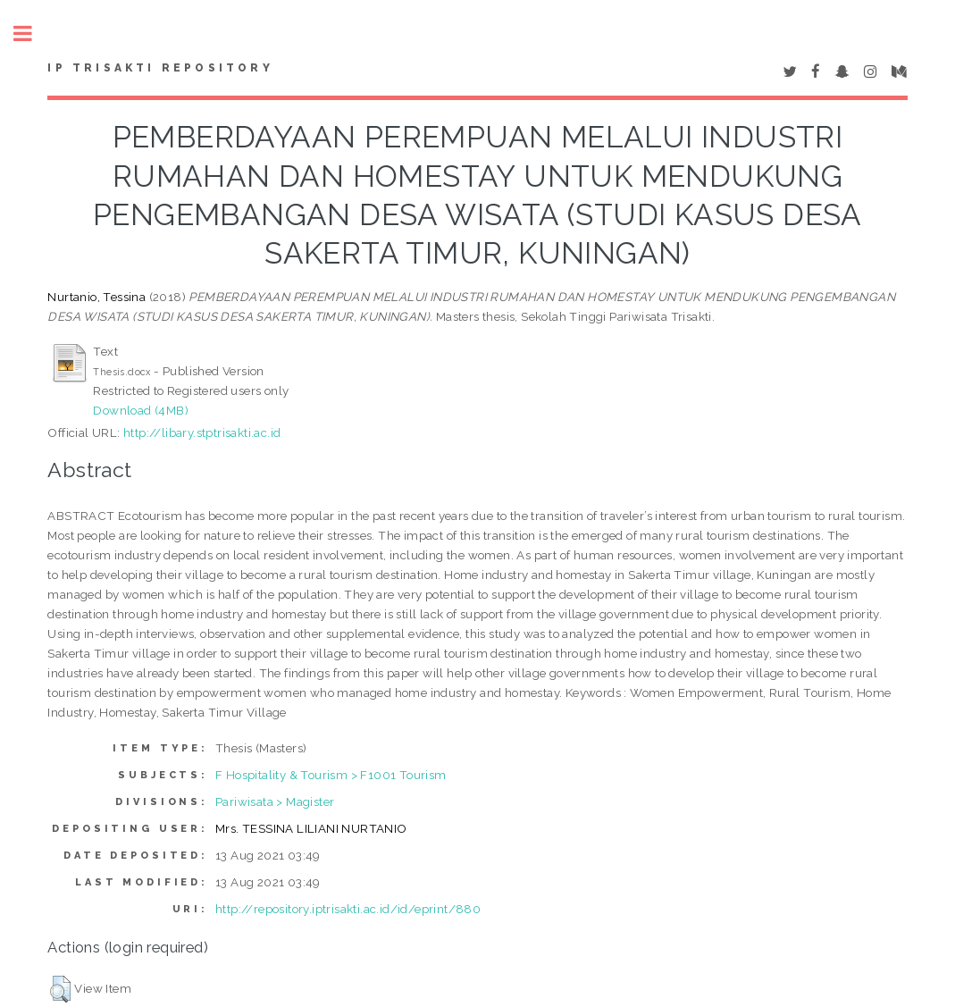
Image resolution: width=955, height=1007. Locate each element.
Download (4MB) (140, 410)
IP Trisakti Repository (159, 68)
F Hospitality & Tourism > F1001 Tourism (331, 775)
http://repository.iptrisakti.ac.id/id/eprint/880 (348, 909)
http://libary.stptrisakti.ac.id (202, 432)
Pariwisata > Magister (274, 801)
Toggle (32, 33)
